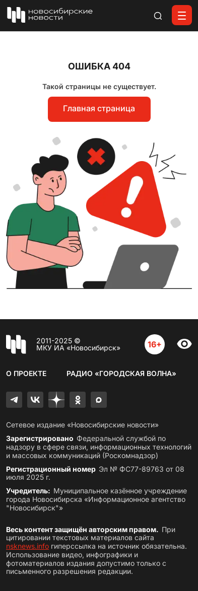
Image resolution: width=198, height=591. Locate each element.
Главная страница (99, 108)
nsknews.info (27, 546)
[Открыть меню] (182, 15)
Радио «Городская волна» (121, 373)
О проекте (26, 373)
